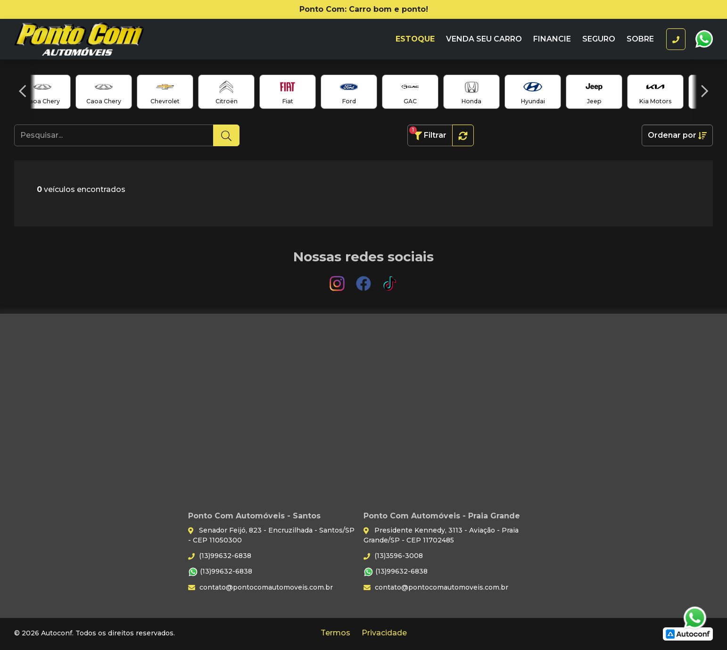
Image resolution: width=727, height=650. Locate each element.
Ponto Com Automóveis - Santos (97, 39)
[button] (22, 91)
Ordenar (677, 135)
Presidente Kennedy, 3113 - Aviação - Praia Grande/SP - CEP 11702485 (441, 535)
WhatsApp (704, 39)
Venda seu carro (484, 38)
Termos (335, 632)
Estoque (415, 38)
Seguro (598, 38)
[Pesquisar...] (114, 135)
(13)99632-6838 (219, 555)
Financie (552, 38)
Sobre (640, 38)
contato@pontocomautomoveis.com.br (260, 587)
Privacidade (384, 632)
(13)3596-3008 (393, 555)
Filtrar (427, 133)
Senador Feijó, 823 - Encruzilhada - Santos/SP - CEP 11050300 (271, 535)
